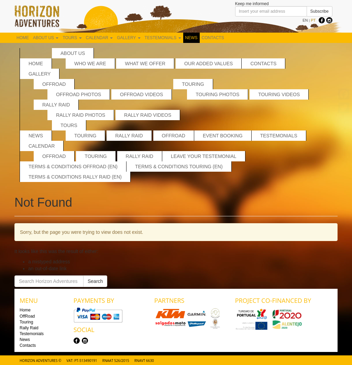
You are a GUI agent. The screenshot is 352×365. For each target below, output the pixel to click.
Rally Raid (56, 104)
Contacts (213, 37)
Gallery (128, 37)
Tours (72, 37)
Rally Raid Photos (80, 115)
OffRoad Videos (141, 94)
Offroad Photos (78, 94)
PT (313, 20)
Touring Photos (217, 94)
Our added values (208, 63)
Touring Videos (279, 94)
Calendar (99, 37)
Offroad (54, 156)
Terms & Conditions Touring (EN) (179, 166)
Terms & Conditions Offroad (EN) (73, 166)
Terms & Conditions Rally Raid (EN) (75, 177)
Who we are (90, 63)
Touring (193, 84)
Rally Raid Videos (147, 115)
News (191, 37)
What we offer (145, 63)
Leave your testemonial (203, 156)
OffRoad (54, 84)
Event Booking (223, 135)
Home (22, 37)
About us (45, 37)
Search (95, 281)
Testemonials (163, 37)
